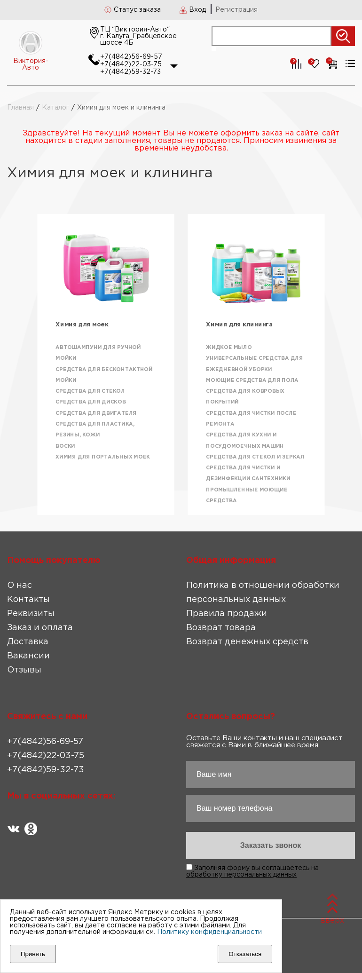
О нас (19, 585)
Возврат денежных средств (247, 642)
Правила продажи (226, 613)
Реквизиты (31, 613)
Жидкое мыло (229, 347)
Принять (33, 953)
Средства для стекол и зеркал (255, 457)
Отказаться (244, 953)
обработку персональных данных (241, 875)
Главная (20, 108)
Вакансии (28, 656)
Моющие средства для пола (252, 380)
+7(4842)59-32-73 (130, 72)
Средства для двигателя (96, 413)
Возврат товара (221, 628)
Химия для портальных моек (102, 457)
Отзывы (24, 670)
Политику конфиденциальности (209, 932)
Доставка (27, 642)
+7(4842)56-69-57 (131, 57)
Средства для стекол (90, 391)
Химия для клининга (239, 324)
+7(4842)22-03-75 (131, 64)
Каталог (55, 108)
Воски (65, 446)
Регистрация (236, 10)
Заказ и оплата (40, 628)
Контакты (28, 599)
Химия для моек (82, 324)
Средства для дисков (90, 402)
